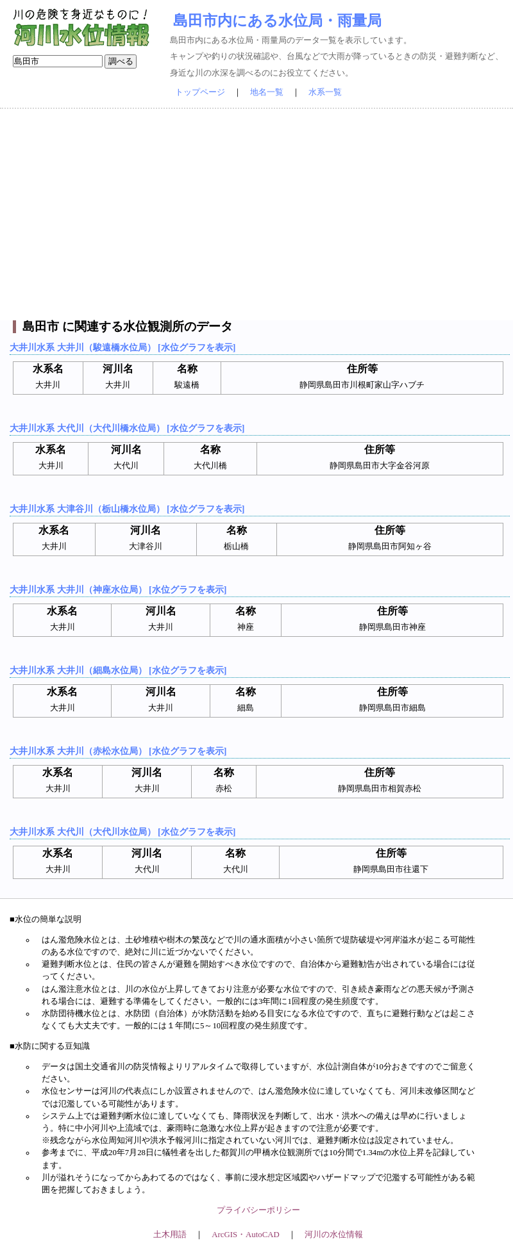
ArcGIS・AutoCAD (245, 1234)
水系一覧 (325, 92)
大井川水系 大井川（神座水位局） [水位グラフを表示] (118, 589)
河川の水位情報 (334, 1234)
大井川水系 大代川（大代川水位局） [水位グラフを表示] (122, 831)
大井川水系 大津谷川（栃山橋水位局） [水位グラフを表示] (127, 509)
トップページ (200, 92)
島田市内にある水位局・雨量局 (277, 20)
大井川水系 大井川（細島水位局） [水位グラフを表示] (118, 670)
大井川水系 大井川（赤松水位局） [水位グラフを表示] (118, 751)
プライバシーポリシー (258, 1210)
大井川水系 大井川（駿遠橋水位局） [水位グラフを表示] (122, 347)
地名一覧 (266, 92)
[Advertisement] (256, 214)
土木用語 (170, 1234)
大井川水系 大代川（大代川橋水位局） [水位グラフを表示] (127, 428)
